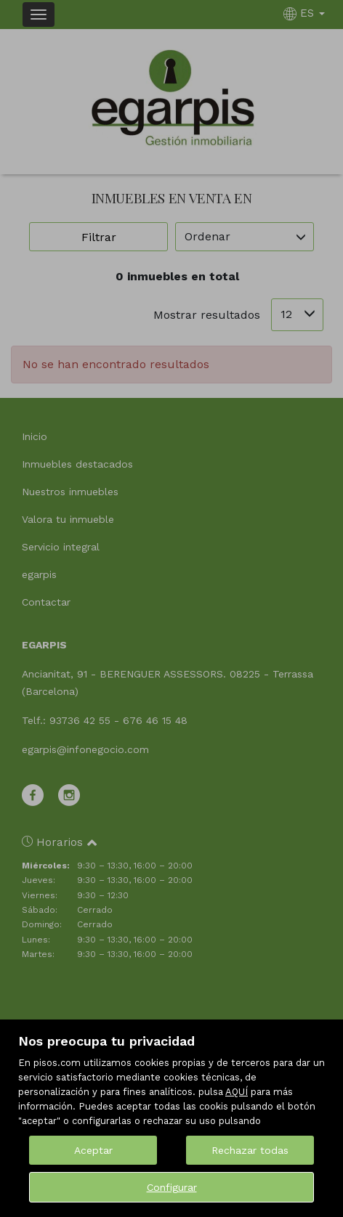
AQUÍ (236, 1091)
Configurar (172, 1187)
